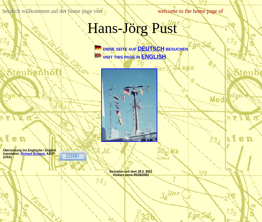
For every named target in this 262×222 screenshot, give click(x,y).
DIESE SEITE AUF (120, 49)
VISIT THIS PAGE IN (122, 57)
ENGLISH (153, 57)
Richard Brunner (33, 153)
